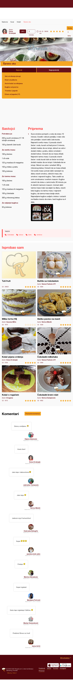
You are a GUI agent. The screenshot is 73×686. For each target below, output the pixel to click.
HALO (14, 679)
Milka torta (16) (19, 307)
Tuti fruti (19, 269)
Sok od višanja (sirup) (13, 76)
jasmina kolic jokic (33, 558)
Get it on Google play (65, 672)
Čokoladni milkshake (54, 345)
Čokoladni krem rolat (54, 383)
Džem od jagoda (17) (12, 94)
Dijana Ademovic (31, 440)
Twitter (49, 675)
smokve (39, 235)
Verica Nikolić (35, 510)
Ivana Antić (36, 652)
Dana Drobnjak (12, 32)
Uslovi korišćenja (28, 675)
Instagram (63, 675)
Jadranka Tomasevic (31, 487)
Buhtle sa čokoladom (54, 269)
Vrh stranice (64, 664)
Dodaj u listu (70, 28)
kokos (21, 235)
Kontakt (15, 677)
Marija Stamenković (30, 629)
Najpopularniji (54, 70)
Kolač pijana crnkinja (19, 345)
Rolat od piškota (11, 80)
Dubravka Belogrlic (31, 534)
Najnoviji (19, 70)
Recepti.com (36, 3)
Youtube (55, 675)
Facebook (42, 675)
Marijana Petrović (33, 605)
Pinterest (42, 677)
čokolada (10, 235)
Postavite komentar (32, 413)
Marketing (9, 677)
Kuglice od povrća (11, 87)
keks (30, 235)
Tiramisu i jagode (11, 91)
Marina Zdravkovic (31, 581)
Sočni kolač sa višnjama (14, 83)
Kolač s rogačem (19, 383)
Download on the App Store (53, 672)
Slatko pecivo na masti (54, 307)
